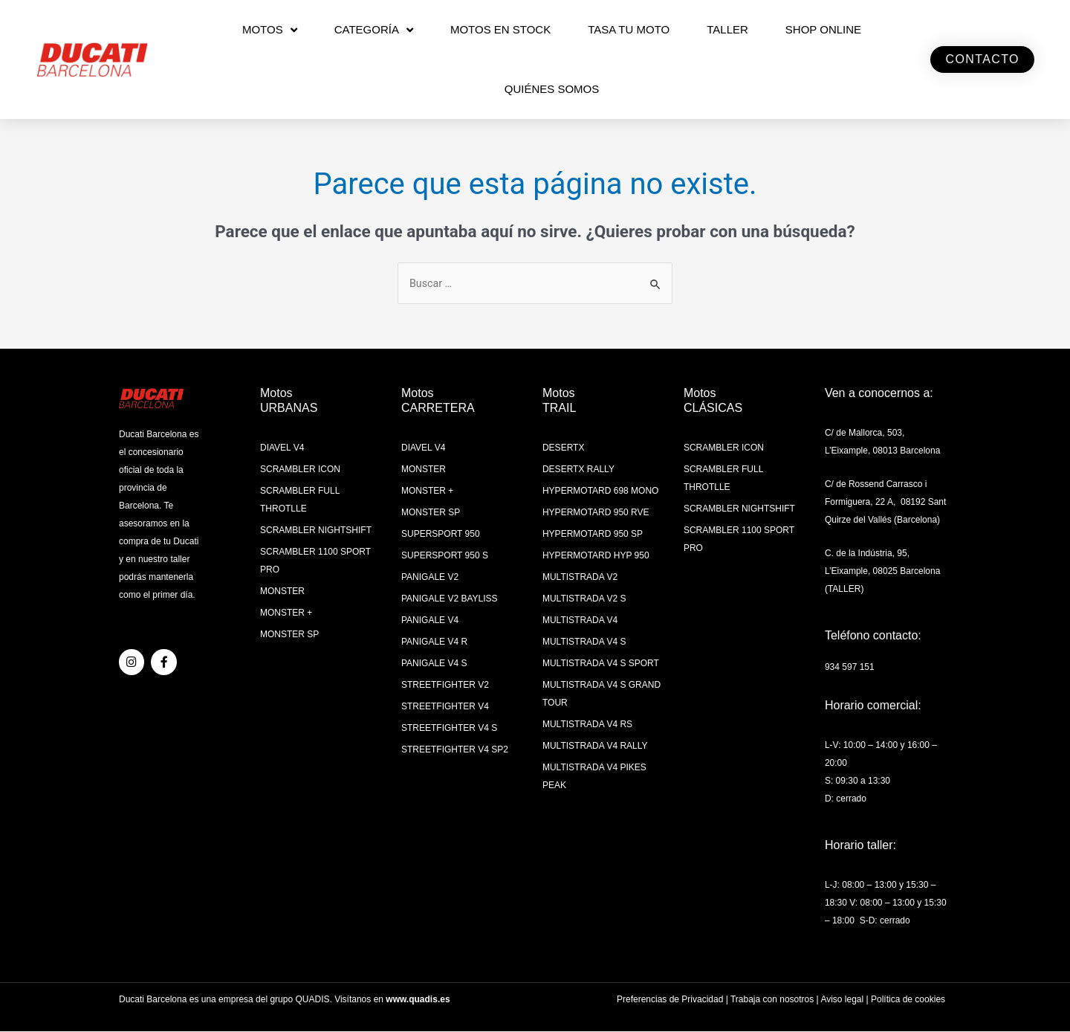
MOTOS (269, 30)
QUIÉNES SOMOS (552, 89)
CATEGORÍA (373, 30)
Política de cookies (908, 1000)
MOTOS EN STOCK (500, 29)
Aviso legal (841, 1000)
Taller (727, 29)
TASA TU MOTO (628, 29)
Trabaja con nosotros (772, 1000)
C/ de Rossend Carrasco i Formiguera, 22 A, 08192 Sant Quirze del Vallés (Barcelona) (885, 503)
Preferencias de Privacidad (670, 1000)
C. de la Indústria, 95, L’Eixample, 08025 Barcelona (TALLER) (882, 572)
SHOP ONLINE (823, 29)
